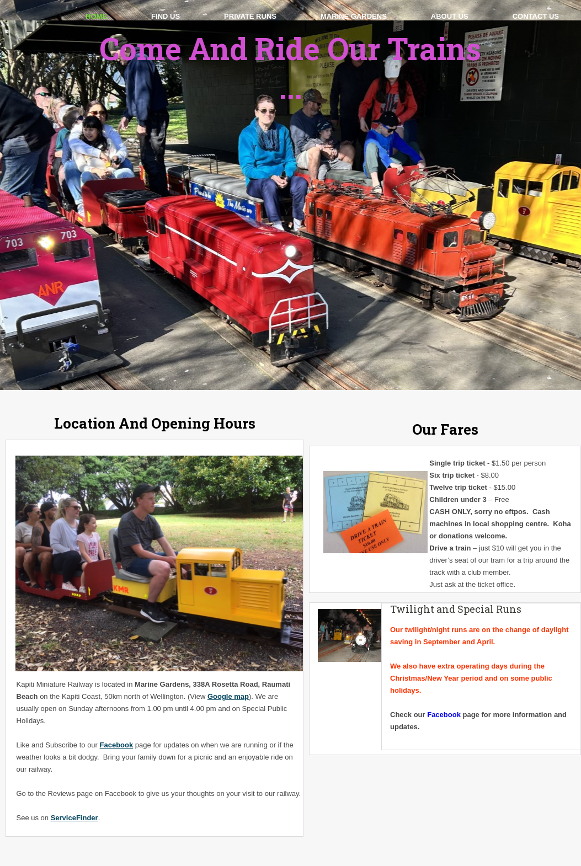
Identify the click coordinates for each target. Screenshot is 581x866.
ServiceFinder (74, 818)
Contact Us (536, 16)
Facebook (117, 745)
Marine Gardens (354, 16)
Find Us (165, 16)
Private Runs (250, 16)
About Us (449, 16)
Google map (228, 696)
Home (96, 16)
